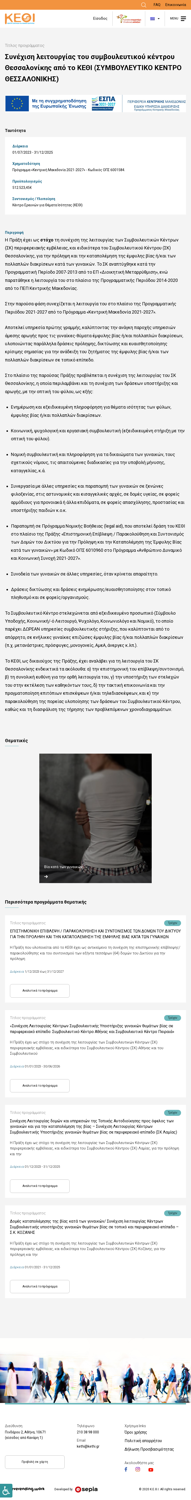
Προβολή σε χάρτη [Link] (35, 1462)
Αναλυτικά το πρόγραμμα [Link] (39, 990)
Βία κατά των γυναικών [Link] (63, 867)
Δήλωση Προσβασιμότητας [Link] (149, 1449)
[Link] (143, 4)
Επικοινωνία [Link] (175, 4)
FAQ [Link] (157, 4)
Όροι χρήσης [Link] (136, 1432)
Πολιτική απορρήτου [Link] (143, 1440)
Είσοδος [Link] (100, 18)
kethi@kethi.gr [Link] (88, 1446)
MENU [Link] (174, 18)
